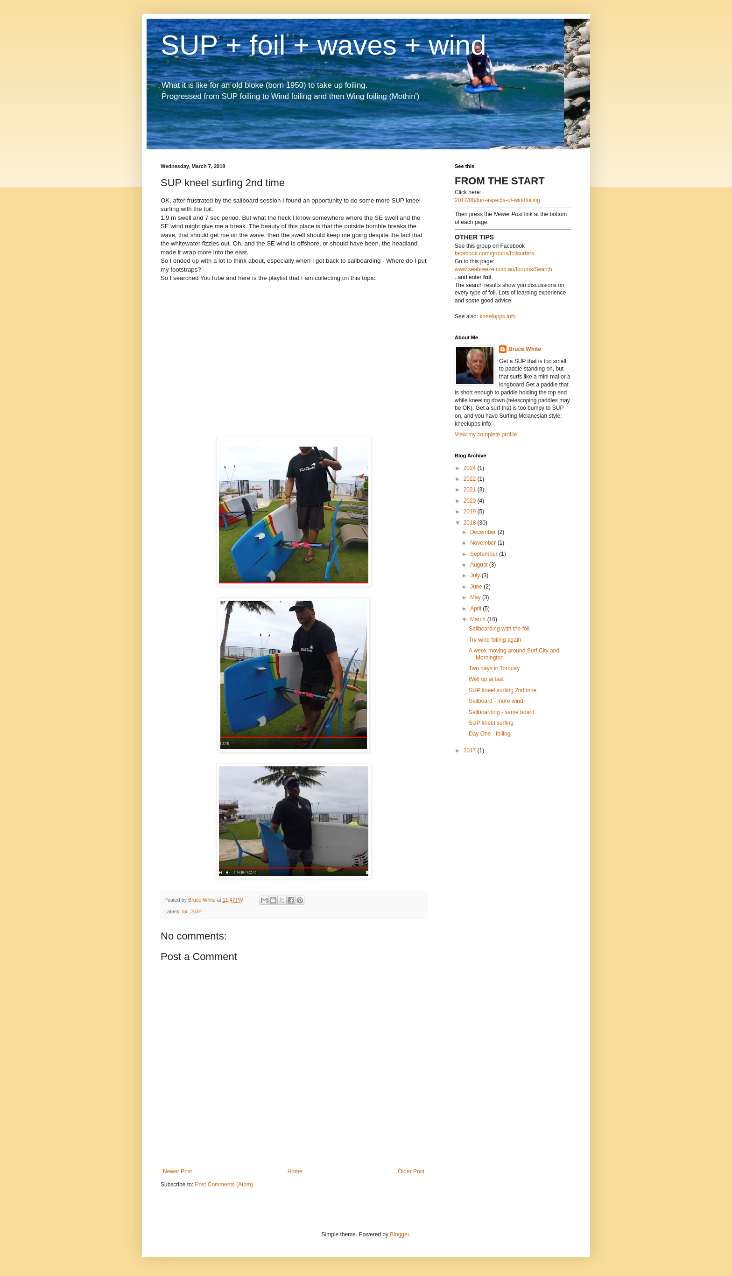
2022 (471, 479)
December (484, 532)
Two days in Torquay (494, 668)
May (476, 597)
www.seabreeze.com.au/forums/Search (503, 269)
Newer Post (177, 1171)
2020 (471, 501)
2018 (471, 522)
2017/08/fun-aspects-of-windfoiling (497, 200)
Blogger (399, 1234)
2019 (471, 511)
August (479, 564)
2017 (471, 750)
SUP (196, 911)
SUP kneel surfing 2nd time (502, 690)
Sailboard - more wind (496, 701)
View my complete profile (486, 434)
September (484, 554)
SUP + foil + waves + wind (323, 45)
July (476, 575)
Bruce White (524, 349)
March (478, 619)
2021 (471, 489)
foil (185, 911)
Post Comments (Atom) (224, 1184)
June (477, 586)
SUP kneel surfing (491, 723)
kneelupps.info (497, 316)
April (476, 608)
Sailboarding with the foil (499, 628)
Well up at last (486, 679)
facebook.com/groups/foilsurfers (494, 253)
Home (295, 1171)
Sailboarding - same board (502, 712)
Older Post (411, 1171)
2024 (471, 468)
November (484, 543)
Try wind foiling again (495, 640)
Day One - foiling (489, 733)
